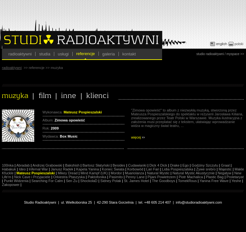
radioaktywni (20, 54)
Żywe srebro (206, 169)
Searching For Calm (47, 181)
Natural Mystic (158, 173)
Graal (225, 165)
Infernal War (38, 169)
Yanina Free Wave (214, 181)
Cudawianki (137, 165)
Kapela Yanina (87, 169)
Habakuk (9, 169)
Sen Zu (71, 181)
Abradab (23, 165)
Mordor (116, 173)
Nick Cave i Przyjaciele (32, 177)
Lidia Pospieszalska (177, 169)
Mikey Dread (68, 173)
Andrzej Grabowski (47, 165)
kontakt (129, 54)
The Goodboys (163, 181)
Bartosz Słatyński (95, 165)
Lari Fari (152, 169)
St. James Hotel (136, 181)
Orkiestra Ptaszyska (69, 177)
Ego (185, 165)
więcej (138, 137)
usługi (63, 54)
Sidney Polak (110, 181)
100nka (8, 165)
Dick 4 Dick (158, 165)
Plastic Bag (215, 177)
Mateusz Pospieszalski (35, 173)
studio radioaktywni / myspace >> (220, 54)
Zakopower (10, 185)
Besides (119, 165)
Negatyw (224, 173)
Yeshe (236, 181)
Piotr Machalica (191, 177)
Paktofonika (97, 177)
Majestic (225, 169)
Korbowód (135, 169)
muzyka (57, 68)
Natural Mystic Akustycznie (193, 173)
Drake (174, 165)
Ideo (22, 169)
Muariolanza (134, 173)
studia (44, 54)
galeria (108, 54)
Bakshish (72, 165)
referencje (85, 53)
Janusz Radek (62, 169)
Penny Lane (135, 177)
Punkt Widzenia (16, 181)
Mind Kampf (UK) (94, 173)
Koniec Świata (113, 169)
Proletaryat (235, 177)
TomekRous (187, 181)
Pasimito (116, 177)
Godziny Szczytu (205, 165)
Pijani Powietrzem (162, 177)
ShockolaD (88, 181)
